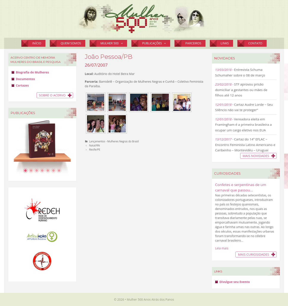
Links (225, 43)
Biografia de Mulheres (32, 72)
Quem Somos (71, 43)
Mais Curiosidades (253, 254)
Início (36, 43)
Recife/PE (94, 149)
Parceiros (193, 43)
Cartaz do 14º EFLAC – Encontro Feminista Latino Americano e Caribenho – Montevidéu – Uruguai (245, 144)
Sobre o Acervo (52, 95)
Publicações (156, 43)
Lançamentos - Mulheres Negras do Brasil (114, 141)
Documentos (25, 79)
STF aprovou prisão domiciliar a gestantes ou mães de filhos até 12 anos (241, 89)
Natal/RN (94, 145)
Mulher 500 (113, 43)
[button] (123, 43)
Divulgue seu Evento (235, 282)
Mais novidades (256, 156)
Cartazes (22, 85)
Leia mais (221, 248)
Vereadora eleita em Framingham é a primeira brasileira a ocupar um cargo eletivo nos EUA (243, 124)
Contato (255, 43)
